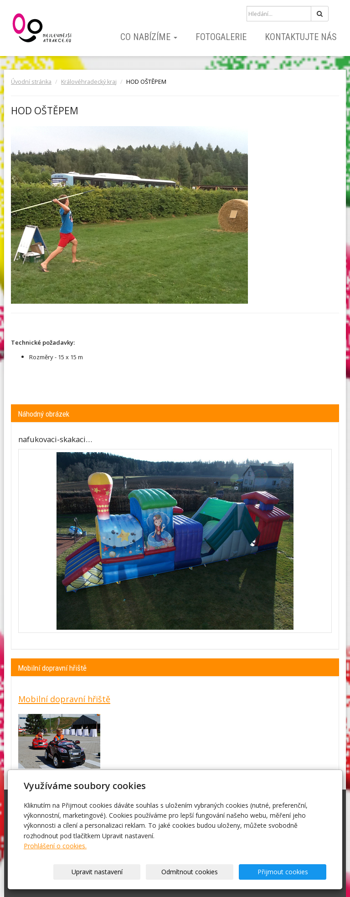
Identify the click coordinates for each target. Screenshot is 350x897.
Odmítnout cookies (216, 871)
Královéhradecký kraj (89, 82)
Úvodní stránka (31, 82)
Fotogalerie (221, 36)
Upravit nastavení (140, 871)
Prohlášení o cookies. (55, 845)
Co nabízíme (148, 36)
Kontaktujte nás (301, 36)
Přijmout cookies (291, 871)
